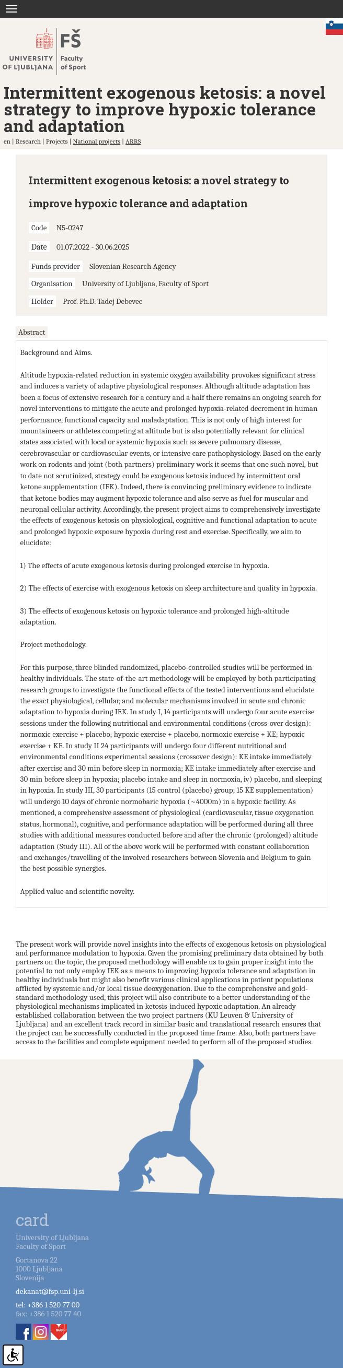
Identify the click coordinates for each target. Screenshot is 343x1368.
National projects (96, 141)
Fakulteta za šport (54, 51)
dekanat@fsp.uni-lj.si (50, 1291)
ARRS (133, 141)
